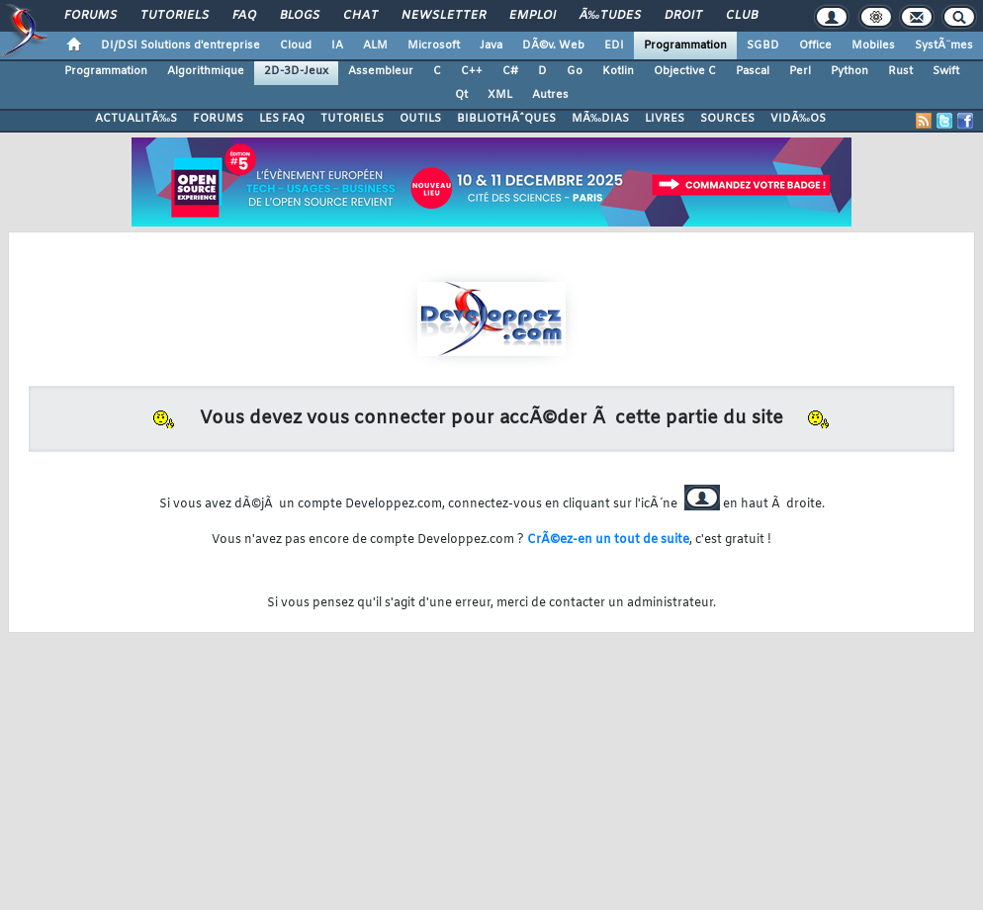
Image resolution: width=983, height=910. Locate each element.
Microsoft (433, 45)
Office (815, 45)
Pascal (752, 71)
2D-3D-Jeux (296, 71)
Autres (550, 95)
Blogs (299, 16)
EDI (614, 45)
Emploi (532, 16)
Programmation (685, 45)
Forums (90, 16)
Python (849, 71)
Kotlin (618, 71)
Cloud (296, 45)
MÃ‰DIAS (600, 119)
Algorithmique (205, 71)
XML (500, 95)
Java (491, 45)
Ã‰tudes (610, 16)
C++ (472, 71)
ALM (375, 45)
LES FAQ (282, 119)
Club (742, 16)
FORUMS (218, 119)
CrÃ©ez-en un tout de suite (608, 540)
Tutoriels (174, 16)
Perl (800, 71)
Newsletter (444, 16)
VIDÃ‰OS (798, 119)
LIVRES (664, 119)
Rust (900, 71)
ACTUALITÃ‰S (136, 119)
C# (510, 71)
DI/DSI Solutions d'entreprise (180, 45)
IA (337, 45)
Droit (683, 16)
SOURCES (727, 119)
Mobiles (873, 45)
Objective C (685, 71)
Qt (461, 95)
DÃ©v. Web (553, 45)
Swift (946, 71)
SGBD (763, 45)
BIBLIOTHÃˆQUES (506, 119)
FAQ (244, 16)
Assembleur (380, 71)
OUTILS (420, 119)
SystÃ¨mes (944, 45)
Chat (360, 16)
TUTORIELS (352, 119)
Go (574, 71)
